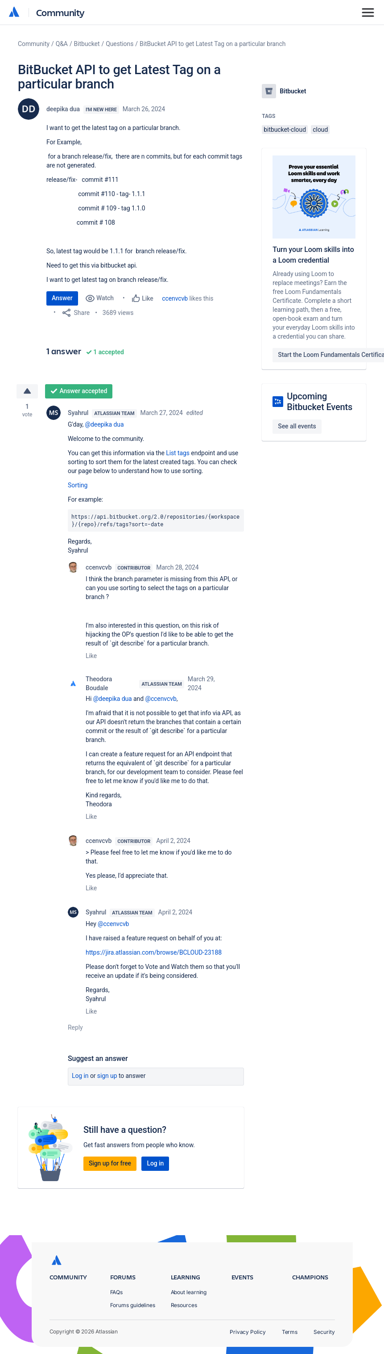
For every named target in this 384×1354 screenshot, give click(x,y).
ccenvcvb (175, 298)
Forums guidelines (133, 1305)
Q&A (62, 43)
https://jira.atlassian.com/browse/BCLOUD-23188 (154, 952)
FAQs (116, 1292)
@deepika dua (104, 424)
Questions (119, 43)
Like (91, 655)
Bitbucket (87, 43)
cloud (320, 129)
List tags (178, 453)
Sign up (107, 1075)
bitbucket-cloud (285, 129)
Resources (184, 1305)
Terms (290, 1332)
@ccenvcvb (160, 698)
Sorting (77, 485)
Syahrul (78, 412)
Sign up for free (110, 1163)
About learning (189, 1292)
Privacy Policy (248, 1332)
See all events (297, 426)
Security (324, 1332)
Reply (75, 1027)
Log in (80, 1075)
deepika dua (63, 109)
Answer (62, 298)
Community (60, 12)
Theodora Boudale (99, 683)
